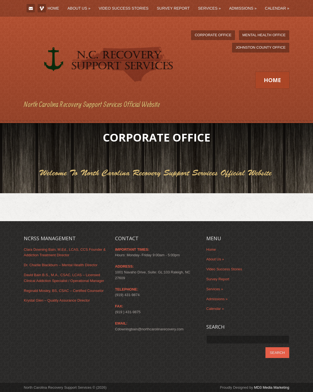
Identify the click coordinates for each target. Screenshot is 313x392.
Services (209, 8)
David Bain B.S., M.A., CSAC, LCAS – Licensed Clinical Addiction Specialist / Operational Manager (64, 278)
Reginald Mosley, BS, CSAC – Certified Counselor (64, 291)
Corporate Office (213, 35)
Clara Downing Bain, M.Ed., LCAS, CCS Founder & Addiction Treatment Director (65, 252)
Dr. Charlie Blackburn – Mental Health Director (61, 265)
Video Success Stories (123, 8)
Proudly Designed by (254, 387)
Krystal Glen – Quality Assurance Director (57, 300)
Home (53, 8)
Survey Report (173, 8)
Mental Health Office (264, 35)
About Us (78, 8)
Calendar (277, 8)
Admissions (243, 8)
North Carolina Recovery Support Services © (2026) (65, 387)
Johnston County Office (261, 47)
